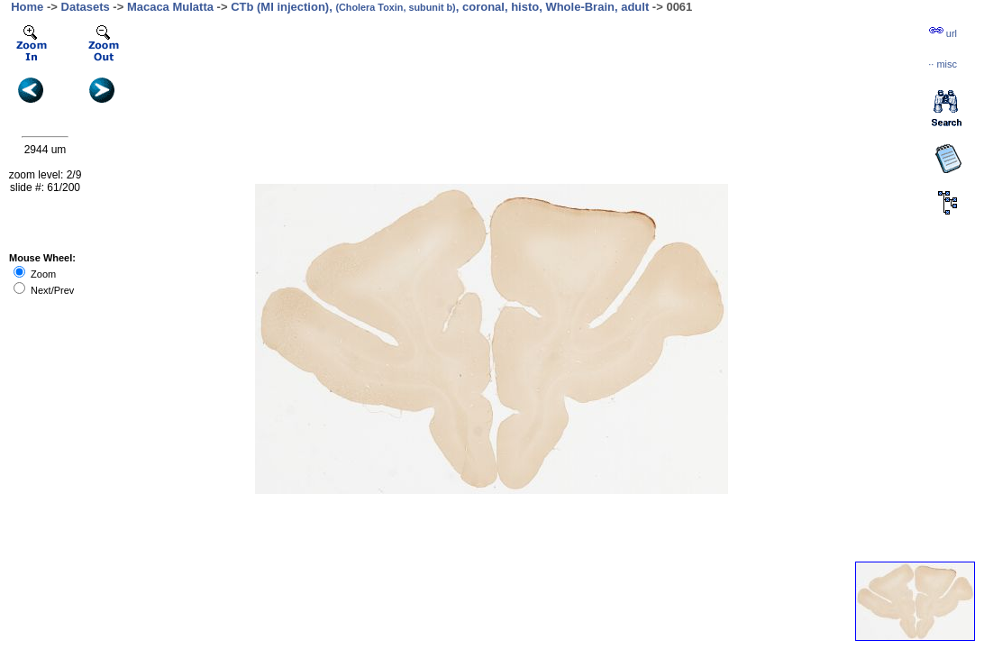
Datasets (85, 7)
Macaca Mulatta (170, 7)
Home (27, 7)
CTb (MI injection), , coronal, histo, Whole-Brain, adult (440, 7)
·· (942, 64)
